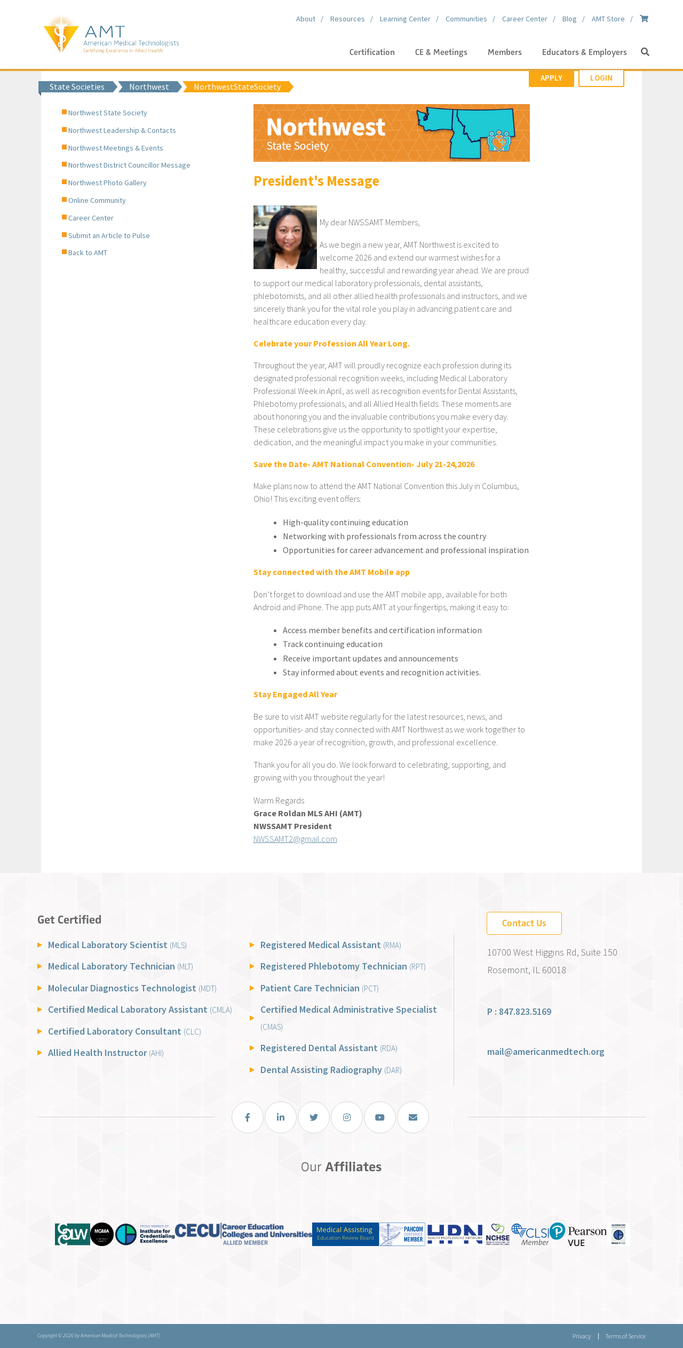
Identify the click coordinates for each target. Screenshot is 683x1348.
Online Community (97, 200)
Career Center (91, 218)
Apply (551, 78)
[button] (645, 52)
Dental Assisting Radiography (331, 1069)
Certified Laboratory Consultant (124, 1031)
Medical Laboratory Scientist (117, 945)
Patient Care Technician (319, 988)
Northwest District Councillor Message (129, 165)
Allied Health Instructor (106, 1052)
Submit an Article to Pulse (109, 235)
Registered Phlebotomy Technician (343, 966)
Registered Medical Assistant (330, 945)
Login (601, 78)
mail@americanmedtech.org (546, 1051)
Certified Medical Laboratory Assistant (140, 1009)
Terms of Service (625, 1336)
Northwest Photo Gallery (107, 182)
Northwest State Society (107, 112)
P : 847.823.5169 (519, 1011)
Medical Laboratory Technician (120, 966)
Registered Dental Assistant (329, 1048)
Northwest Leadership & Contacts (122, 130)
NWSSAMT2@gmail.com (295, 838)
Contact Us (524, 923)
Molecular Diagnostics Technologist (132, 988)
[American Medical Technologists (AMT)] (110, 32)
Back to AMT (87, 252)
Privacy (582, 1336)
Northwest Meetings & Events (115, 148)
